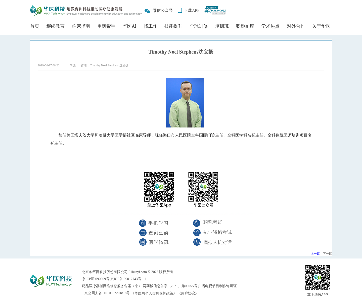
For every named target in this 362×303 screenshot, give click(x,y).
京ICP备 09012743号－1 (128, 279)
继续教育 (56, 26)
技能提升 (173, 26)
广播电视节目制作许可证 (217, 286)
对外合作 (296, 26)
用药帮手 (106, 26)
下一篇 (327, 253)
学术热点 (270, 26)
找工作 (150, 26)
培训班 (222, 26)
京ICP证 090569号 (95, 279)
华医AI (130, 26)
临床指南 (81, 26)
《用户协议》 (188, 293)
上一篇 (315, 253)
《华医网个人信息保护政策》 (154, 293)
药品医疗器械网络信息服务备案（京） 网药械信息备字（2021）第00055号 (139, 286)
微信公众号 (163, 10)
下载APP (191, 10)
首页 (34, 26)
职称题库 (245, 26)
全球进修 (199, 26)
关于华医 (321, 26)
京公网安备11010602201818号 (107, 293)
